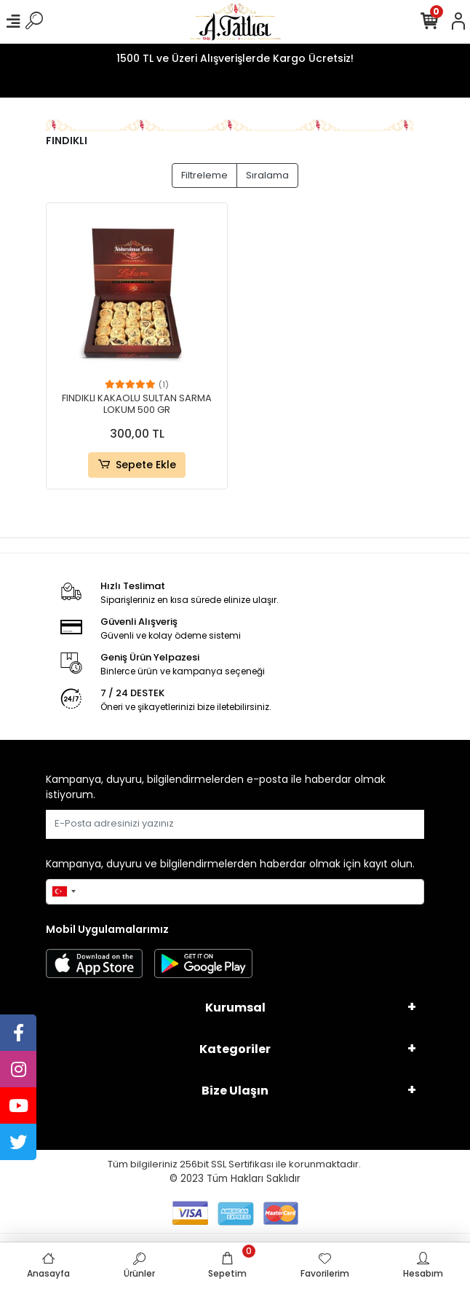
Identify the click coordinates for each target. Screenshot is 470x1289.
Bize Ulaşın (235, 1090)
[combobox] (63, 892)
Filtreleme (204, 175)
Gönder (389, 824)
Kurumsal (235, 1007)
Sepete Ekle (136, 465)
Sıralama (267, 175)
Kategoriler (235, 1049)
